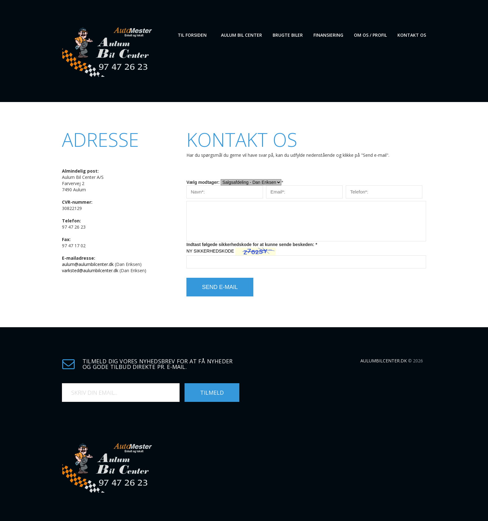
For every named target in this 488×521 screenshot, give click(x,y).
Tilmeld (212, 392)
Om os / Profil (370, 35)
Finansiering (328, 35)
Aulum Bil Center (241, 35)
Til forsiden (192, 35)
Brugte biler (288, 35)
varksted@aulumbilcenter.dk (90, 270)
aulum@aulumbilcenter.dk (88, 264)
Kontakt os (411, 35)
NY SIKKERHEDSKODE (210, 251)
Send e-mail (220, 287)
